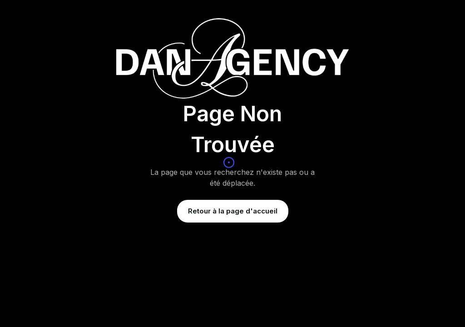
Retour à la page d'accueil (232, 211)
